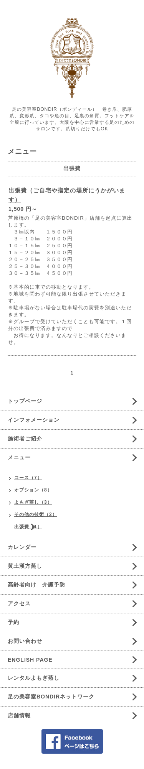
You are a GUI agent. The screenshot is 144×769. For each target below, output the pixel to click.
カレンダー (22, 547)
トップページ (25, 401)
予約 (13, 622)
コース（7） (28, 477)
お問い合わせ (25, 641)
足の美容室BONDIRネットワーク (51, 696)
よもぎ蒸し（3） (33, 502)
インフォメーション (34, 420)
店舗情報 (19, 715)
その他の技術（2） (35, 514)
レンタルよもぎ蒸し (34, 678)
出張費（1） (28, 526)
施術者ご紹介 (25, 438)
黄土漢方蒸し (25, 566)
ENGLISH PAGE (30, 660)
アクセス (19, 603)
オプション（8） (33, 490)
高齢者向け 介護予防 (36, 585)
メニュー (19, 457)
